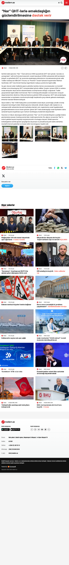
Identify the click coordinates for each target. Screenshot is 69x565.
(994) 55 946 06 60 (14, 449)
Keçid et (7, 186)
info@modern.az (13, 453)
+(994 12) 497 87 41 (14, 445)
